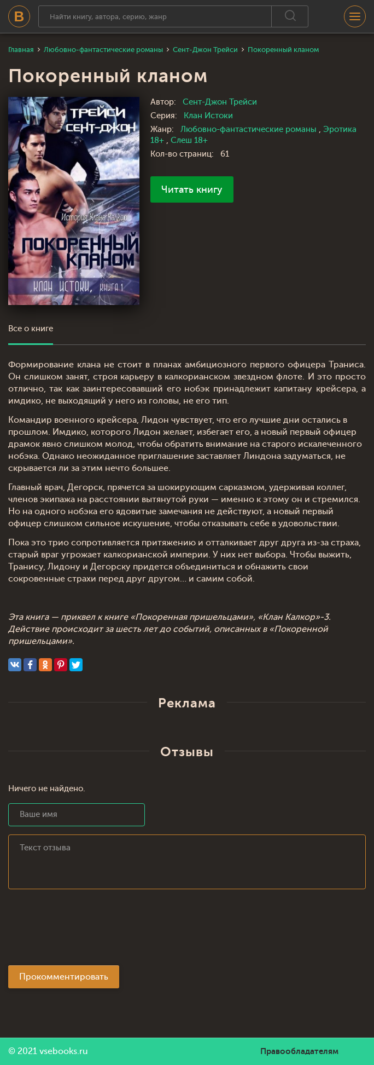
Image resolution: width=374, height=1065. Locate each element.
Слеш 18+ (189, 140)
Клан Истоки (208, 115)
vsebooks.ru (63, 1051)
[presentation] (91, 930)
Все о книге (30, 328)
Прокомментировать (63, 977)
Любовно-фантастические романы (249, 129)
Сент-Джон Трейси (220, 102)
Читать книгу (192, 189)
